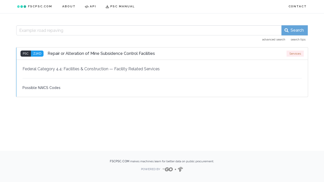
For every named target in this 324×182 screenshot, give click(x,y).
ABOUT (69, 6)
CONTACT (298, 6)
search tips (298, 39)
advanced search (273, 39)
